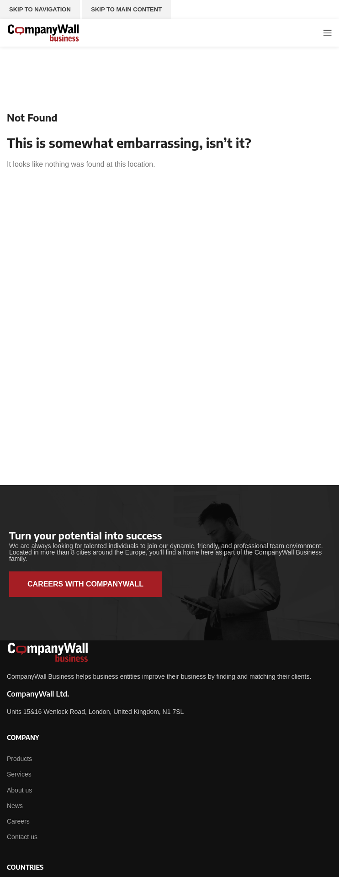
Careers (18, 821)
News (15, 805)
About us (19, 790)
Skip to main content (126, 9)
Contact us (22, 836)
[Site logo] (43, 32)
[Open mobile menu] (327, 33)
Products (19, 758)
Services (19, 774)
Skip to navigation (40, 9)
